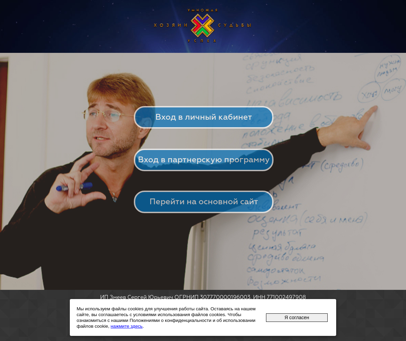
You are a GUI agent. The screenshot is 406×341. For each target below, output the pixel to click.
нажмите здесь (127, 326)
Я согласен (296, 317)
